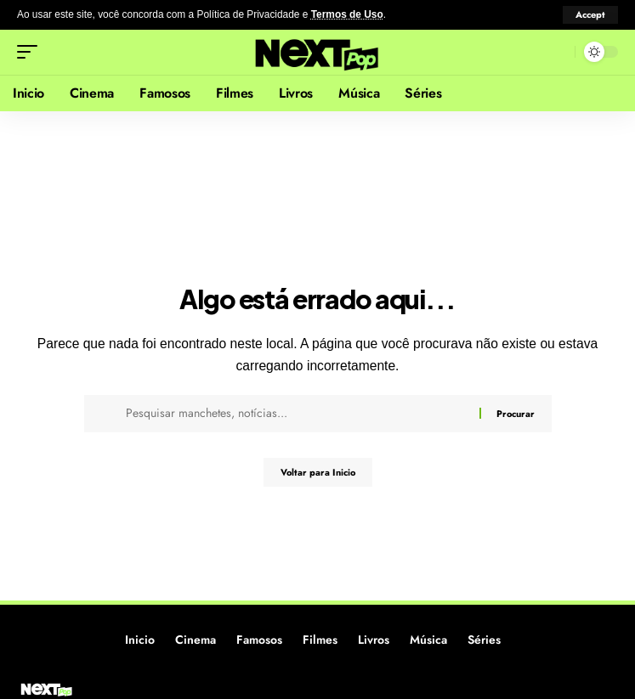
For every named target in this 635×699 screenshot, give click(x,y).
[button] (590, 15)
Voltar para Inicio (318, 472)
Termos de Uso (347, 14)
